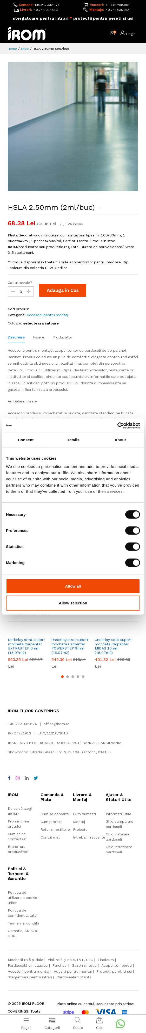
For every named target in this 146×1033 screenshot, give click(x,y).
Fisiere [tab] (38, 337)
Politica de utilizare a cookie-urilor (23, 897)
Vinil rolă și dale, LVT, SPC (70, 960)
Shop (25, 48)
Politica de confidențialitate (22, 913)
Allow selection (73, 603)
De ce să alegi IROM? (20, 811)
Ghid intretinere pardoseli (119, 849)
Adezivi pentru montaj (73, 971)
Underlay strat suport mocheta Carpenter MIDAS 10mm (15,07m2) (113, 646)
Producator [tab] (62, 337)
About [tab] (120, 440)
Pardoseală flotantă (74, 977)
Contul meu (51, 837)
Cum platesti (52, 822)
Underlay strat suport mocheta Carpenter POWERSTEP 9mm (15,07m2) (69, 646)
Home (12, 48)
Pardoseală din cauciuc (28, 966)
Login (131, 34)
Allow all (73, 586)
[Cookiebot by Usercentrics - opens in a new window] (117, 425)
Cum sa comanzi (55, 814)
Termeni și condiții (23, 923)
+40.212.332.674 (47, 5)
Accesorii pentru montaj (47, 315)
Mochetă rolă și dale (25, 960)
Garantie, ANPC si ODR (23, 933)
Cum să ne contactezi (17, 836)
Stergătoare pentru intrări (30, 977)
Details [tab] (73, 440)
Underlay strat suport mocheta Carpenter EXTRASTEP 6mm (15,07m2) (26, 646)
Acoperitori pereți (116, 966)
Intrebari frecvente (89, 837)
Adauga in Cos (63, 290)
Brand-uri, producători (18, 849)
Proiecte (80, 829)
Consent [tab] (26, 440)
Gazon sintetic (84, 966)
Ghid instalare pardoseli (117, 836)
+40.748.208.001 (117, 5)
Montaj (79, 822)
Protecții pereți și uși (114, 971)
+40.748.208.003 (45, 10)
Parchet (59, 966)
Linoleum (106, 960)
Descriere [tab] (16, 337)
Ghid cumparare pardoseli (119, 824)
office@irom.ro (56, 724)
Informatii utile (118, 814)
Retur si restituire (55, 829)
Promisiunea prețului (18, 823)
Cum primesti (84, 814)
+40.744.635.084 (117, 10)
